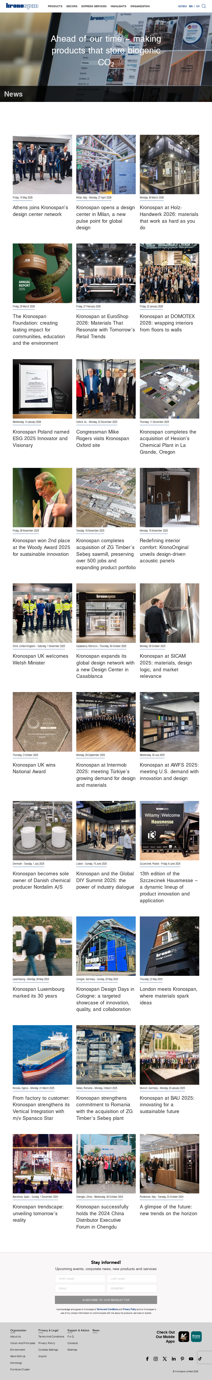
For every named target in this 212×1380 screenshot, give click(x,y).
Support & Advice (78, 1330)
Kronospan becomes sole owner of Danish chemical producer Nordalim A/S (42, 880)
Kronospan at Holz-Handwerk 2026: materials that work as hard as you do (169, 217)
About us (15, 1336)
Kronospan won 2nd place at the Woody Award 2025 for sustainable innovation (41, 547)
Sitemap (72, 1349)
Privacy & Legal (48, 1330)
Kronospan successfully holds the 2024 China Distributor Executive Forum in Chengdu (102, 1216)
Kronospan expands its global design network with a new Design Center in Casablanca (105, 666)
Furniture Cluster (20, 1369)
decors (71, 6)
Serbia (182, 6)
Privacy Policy (46, 1343)
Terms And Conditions (51, 1336)
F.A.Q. (70, 1336)
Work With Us (17, 1356)
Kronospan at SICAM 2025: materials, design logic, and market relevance (166, 666)
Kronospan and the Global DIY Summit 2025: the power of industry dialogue (105, 880)
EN (191, 6)
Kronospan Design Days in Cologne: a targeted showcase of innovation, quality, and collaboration (105, 999)
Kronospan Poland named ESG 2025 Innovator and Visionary (41, 438)
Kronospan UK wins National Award (34, 768)
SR (197, 6)
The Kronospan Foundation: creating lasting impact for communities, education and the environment (39, 330)
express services (94, 6)
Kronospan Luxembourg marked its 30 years (38, 992)
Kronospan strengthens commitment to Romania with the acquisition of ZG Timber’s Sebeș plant (104, 1108)
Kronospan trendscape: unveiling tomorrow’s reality (38, 1213)
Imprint (42, 1356)
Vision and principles (22, 1343)
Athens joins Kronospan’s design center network (40, 211)
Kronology (16, 1363)
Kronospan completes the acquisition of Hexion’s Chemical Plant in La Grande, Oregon (168, 441)
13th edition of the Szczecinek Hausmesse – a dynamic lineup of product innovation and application (169, 887)
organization (140, 6)
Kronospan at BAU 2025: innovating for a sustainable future (167, 1104)
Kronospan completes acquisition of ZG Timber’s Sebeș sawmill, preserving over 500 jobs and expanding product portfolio (106, 554)
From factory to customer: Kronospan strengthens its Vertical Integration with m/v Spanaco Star (41, 1108)
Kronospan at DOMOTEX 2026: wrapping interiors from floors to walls (167, 323)
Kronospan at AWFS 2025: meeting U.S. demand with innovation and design (169, 771)
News (96, 1330)
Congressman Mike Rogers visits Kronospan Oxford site (102, 438)
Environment (17, 1349)
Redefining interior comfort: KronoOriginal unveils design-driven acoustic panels (164, 550)
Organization (18, 1330)
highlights (118, 6)
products (55, 6)
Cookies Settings (48, 1349)
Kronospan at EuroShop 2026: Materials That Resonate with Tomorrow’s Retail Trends (105, 326)
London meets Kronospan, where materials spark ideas (168, 995)
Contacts (72, 1343)
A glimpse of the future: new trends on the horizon (168, 1210)
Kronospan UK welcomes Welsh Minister (40, 659)
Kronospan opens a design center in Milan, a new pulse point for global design (105, 217)
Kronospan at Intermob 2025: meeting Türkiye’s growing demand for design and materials (106, 774)
